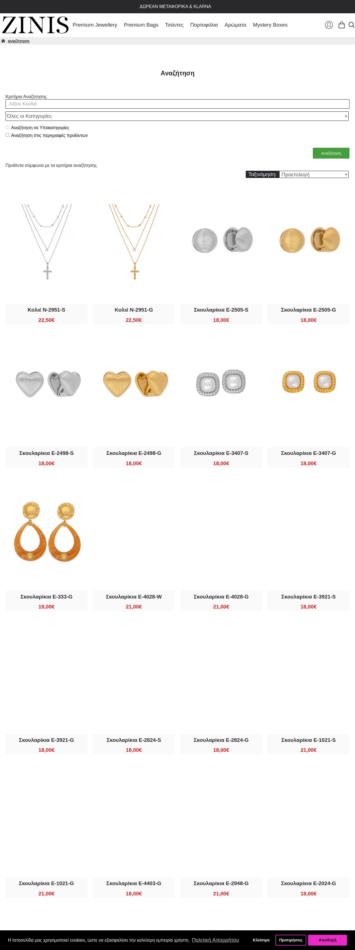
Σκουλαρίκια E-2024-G (308, 871)
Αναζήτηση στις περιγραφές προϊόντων (47, 123)
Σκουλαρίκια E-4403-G (133, 871)
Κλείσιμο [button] (261, 940)
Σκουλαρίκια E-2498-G (133, 441)
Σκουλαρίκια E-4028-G (221, 584)
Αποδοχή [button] (327, 940)
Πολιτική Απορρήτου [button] (215, 940)
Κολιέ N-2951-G (134, 297)
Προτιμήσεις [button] (291, 940)
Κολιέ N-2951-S (46, 297)
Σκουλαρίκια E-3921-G (46, 728)
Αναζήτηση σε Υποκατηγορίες (37, 115)
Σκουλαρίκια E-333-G (47, 584)
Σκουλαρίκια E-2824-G (221, 728)
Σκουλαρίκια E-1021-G (46, 871)
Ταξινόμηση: (262, 162)
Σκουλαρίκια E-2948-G (221, 871)
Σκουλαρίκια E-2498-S (46, 441)
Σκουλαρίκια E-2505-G (308, 297)
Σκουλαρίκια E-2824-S (133, 728)
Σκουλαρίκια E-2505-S (221, 297)
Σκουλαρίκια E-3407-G (308, 441)
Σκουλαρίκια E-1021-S (308, 728)
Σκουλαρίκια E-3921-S (308, 584)
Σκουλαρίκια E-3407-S (221, 441)
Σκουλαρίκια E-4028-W (134, 584)
